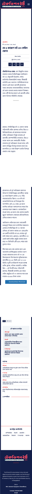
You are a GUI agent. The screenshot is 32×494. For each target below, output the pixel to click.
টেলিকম (4, 350)
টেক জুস (7, 317)
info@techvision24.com (16, 480)
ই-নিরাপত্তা (7, 334)
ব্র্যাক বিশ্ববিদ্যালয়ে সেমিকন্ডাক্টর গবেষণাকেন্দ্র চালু (15, 375)
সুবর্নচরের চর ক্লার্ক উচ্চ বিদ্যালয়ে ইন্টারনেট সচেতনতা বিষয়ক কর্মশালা (14, 337)
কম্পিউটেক (5, 372)
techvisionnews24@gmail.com (16, 482)
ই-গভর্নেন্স (5, 357)
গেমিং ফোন (9, 306)
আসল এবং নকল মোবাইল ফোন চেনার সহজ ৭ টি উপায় (14, 320)
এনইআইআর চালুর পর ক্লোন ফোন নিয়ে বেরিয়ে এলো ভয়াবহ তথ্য (15, 354)
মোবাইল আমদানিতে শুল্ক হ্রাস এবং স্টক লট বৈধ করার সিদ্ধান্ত (15, 361)
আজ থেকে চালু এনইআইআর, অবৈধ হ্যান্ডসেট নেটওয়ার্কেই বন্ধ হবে (15, 368)
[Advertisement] (16, 156)
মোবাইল (5, 27)
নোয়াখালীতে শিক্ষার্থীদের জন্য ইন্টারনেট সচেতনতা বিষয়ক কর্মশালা (13, 328)
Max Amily (18, 41)
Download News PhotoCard (16, 267)
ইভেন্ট (6, 324)
